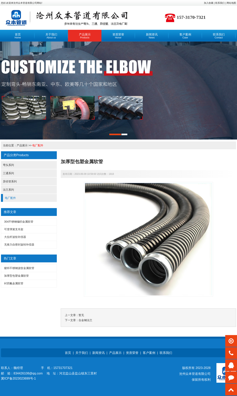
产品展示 (22, 145)
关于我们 (81, 352)
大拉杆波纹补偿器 (15, 236)
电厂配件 (37, 145)
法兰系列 (8, 189)
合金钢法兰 (85, 320)
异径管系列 (10, 181)
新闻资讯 (98, 352)
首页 (68, 352)
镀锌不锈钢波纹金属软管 (19, 268)
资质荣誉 (132, 352)
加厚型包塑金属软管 (16, 275)
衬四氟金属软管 (13, 283)
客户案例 (149, 352)
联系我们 (166, 352)
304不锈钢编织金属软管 (18, 221)
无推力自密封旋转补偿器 (19, 244)
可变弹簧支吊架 (13, 229)
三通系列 (8, 173)
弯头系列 (8, 165)
